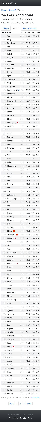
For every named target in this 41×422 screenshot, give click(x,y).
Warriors (15, 28)
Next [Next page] (29, 403)
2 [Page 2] (20, 403)
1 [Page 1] (16, 403)
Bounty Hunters (29, 28)
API (23, 415)
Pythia (30, 415)
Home (3, 10)
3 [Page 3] (24, 403)
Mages (6, 28)
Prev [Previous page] (11, 403)
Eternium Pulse (9, 3)
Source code (13, 415)
